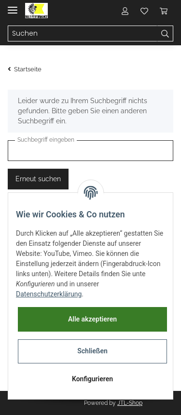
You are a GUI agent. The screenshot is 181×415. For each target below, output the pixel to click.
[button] (125, 10)
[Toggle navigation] (12, 6)
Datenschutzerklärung (49, 294)
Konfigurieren (92, 379)
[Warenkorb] (163, 10)
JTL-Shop (129, 403)
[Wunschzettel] (144, 10)
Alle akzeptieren (92, 319)
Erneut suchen (38, 179)
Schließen (92, 351)
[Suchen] (82, 34)
